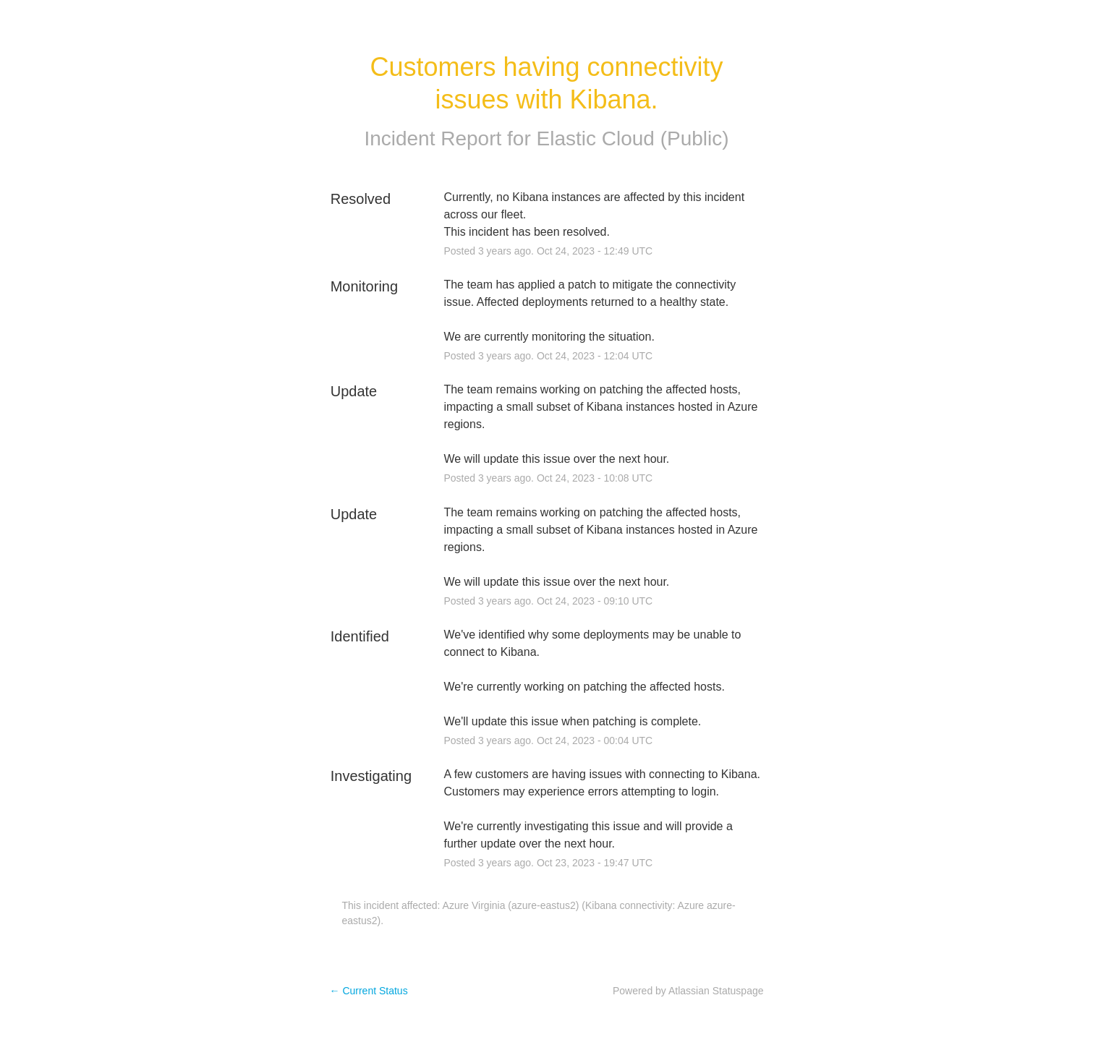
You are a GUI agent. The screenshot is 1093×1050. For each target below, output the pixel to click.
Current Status (369, 990)
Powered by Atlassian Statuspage (688, 990)
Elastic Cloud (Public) (633, 138)
